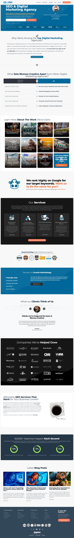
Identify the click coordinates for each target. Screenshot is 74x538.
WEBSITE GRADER (64, 520)
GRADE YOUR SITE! (67, 2)
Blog (55, 2)
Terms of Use (31, 535)
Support (45, 519)
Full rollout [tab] (9, 286)
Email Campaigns (6, 516)
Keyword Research (33, 516)
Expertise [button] (51, 2)
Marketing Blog (46, 516)
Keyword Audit (33, 515)
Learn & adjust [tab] (10, 289)
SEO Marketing (6, 512)
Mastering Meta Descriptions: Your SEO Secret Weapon (59, 488)
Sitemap (43, 535)
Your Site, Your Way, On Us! (37, 56)
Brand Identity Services (20, 516)
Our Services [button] (44, 2)
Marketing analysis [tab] (12, 280)
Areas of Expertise (47, 515)
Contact (59, 2)
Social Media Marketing (7, 515)
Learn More (12, 234)
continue (6, 500)
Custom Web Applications (21, 515)
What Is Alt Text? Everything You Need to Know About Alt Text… (13, 489)
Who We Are (38, 2)
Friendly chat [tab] (11, 278)
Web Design (19, 512)
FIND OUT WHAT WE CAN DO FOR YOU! (37, 240)
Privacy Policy (37, 535)
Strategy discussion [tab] (12, 283)
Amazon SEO (33, 512)
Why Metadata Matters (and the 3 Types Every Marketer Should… (36, 489)
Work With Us (61, 165)
